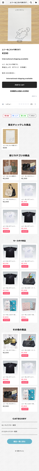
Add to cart (19, 85)
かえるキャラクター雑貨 (9, 431)
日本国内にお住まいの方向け (19, 91)
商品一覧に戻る (20, 441)
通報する (34, 96)
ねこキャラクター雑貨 (9, 425)
